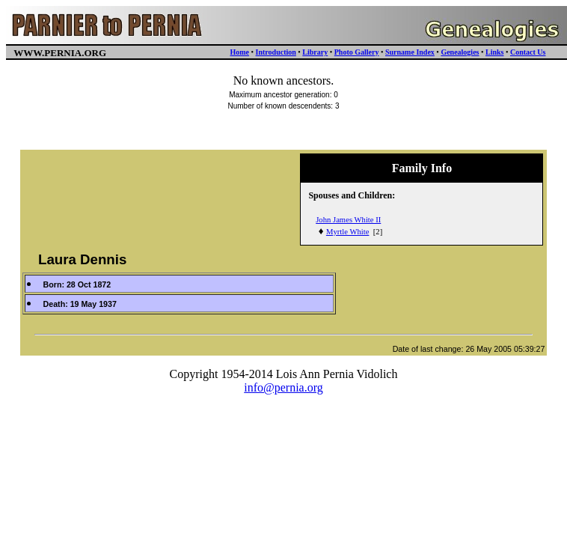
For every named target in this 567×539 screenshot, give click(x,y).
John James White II (348, 220)
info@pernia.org (283, 387)
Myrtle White (348, 232)
